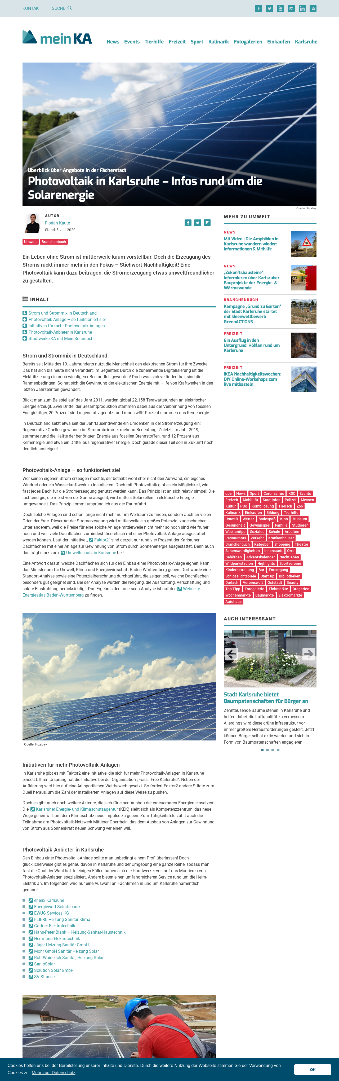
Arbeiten (292, 532)
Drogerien (301, 589)
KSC (291, 493)
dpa (228, 493)
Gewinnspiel (259, 525)
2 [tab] (267, 750)
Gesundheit (235, 525)
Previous (231, 654)
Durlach (231, 582)
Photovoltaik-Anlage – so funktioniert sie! (67, 319)
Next (308, 654)
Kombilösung (263, 506)
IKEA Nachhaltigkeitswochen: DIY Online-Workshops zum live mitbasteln (252, 379)
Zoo (300, 506)
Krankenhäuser (281, 538)
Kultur (230, 506)
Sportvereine (290, 563)
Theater (301, 544)
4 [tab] (278, 750)
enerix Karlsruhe (49, 900)
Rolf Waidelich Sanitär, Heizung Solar (69, 957)
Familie (281, 525)
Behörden (233, 557)
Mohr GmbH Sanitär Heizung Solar (66, 951)
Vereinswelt (253, 582)
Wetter (248, 519)
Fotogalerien (248, 42)
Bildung (272, 512)
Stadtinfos (271, 500)
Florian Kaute (57, 223)
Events (132, 42)
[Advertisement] (270, 445)
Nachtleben (289, 557)
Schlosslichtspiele (240, 576)
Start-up (267, 576)
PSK (243, 506)
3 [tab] (272, 750)
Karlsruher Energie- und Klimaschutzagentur (77, 809)
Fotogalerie (254, 589)
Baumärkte (264, 595)
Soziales (257, 532)
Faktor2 (101, 539)
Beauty (292, 582)
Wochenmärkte (238, 595)
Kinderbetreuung (239, 570)
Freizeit (177, 42)
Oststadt (274, 582)
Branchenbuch (54, 242)
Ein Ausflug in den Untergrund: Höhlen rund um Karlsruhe (252, 345)
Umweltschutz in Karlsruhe (91, 552)
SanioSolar (44, 964)
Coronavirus (274, 493)
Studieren (300, 525)
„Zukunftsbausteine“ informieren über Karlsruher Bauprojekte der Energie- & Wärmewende (251, 280)
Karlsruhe (306, 42)
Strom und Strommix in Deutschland (63, 313)
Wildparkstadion (239, 563)
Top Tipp (232, 589)
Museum (299, 519)
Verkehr (257, 538)
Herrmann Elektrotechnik (57, 938)
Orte (291, 551)
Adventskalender (260, 557)
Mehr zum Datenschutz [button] (53, 1072)
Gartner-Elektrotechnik (54, 925)
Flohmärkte (278, 589)
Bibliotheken (289, 576)
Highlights (266, 563)
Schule (274, 532)
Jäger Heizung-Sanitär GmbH (61, 944)
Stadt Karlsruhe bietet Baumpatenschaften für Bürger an (266, 698)
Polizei (290, 500)
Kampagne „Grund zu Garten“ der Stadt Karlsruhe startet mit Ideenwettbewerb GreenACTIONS (252, 314)
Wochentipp (235, 532)
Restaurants (235, 538)
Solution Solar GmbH (54, 970)
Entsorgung (278, 570)
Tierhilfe (154, 42)
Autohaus (233, 601)
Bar (261, 570)
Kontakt (32, 8)
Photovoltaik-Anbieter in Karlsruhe (60, 332)
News (113, 42)
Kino (284, 519)
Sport (197, 42)
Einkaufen (278, 42)
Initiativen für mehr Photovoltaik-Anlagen (67, 325)
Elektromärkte (290, 595)
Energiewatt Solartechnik (57, 906)
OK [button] (313, 1069)
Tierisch (285, 506)
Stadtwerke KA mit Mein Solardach (61, 338)
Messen (307, 500)
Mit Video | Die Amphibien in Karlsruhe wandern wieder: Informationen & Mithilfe (251, 244)
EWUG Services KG (51, 913)
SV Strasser (45, 976)
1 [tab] (262, 750)
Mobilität (250, 500)
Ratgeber (262, 544)
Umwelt (30, 242)
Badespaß (267, 519)
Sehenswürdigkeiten (242, 551)
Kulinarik (218, 42)
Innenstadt (273, 551)
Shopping (282, 544)
